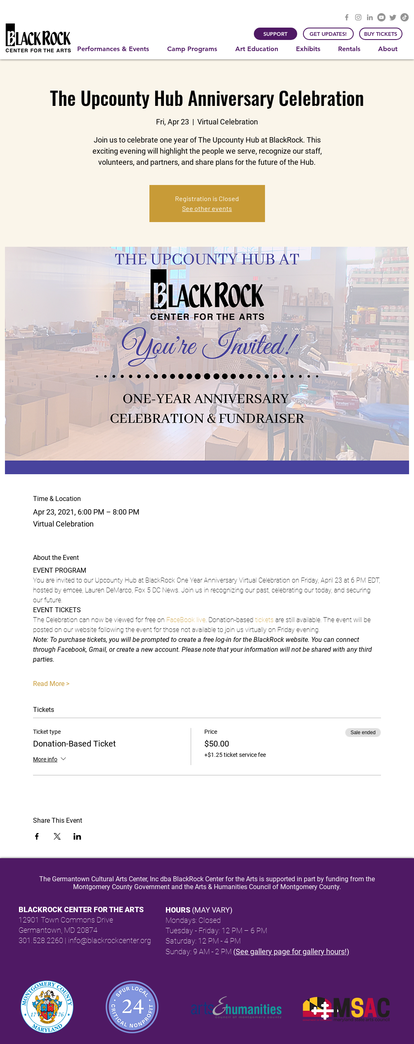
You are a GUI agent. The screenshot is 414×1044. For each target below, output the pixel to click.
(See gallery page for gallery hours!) (291, 951)
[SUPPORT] (275, 34)
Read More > (51, 684)
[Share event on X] (57, 836)
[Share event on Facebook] (37, 836)
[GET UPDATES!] (328, 34)
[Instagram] (358, 17)
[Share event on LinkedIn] (77, 836)
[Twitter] (393, 17)
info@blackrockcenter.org (109, 940)
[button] (116, 49)
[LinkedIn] (370, 17)
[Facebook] (347, 17)
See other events (207, 208)
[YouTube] (381, 17)
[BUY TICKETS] (380, 34)
